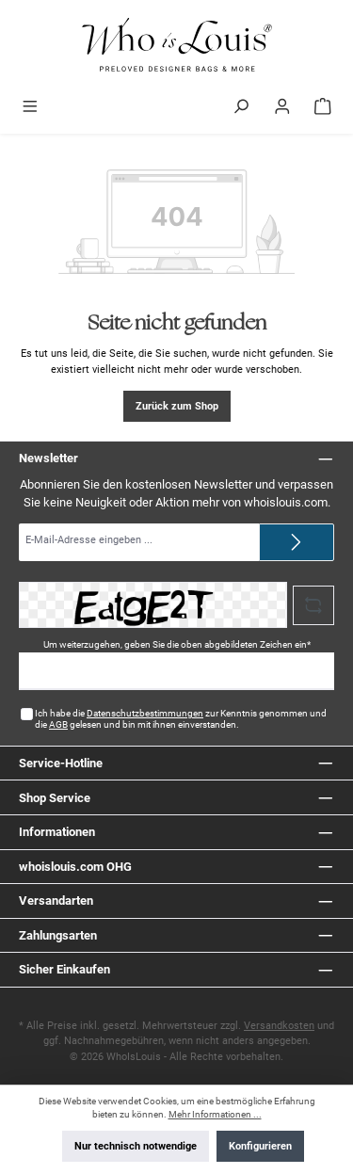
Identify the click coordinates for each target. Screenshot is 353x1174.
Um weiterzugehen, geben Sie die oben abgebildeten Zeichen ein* (177, 644)
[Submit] (296, 542)
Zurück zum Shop (177, 406)
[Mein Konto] (282, 108)
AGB (58, 724)
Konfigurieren (260, 1146)
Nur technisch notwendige (135, 1146)
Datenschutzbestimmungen (145, 713)
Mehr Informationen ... (215, 1114)
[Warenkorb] (323, 108)
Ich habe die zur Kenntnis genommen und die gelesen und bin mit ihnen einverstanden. (181, 719)
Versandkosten (279, 1026)
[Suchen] (241, 108)
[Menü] (30, 108)
